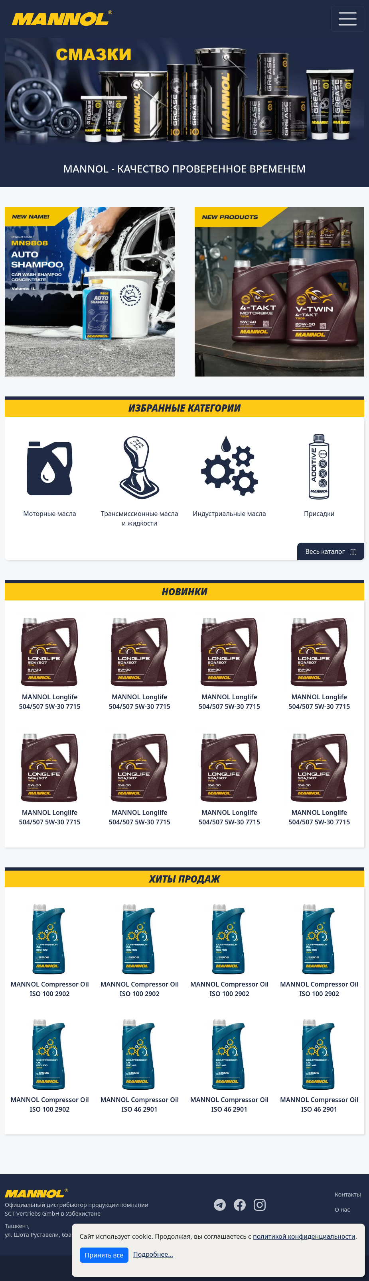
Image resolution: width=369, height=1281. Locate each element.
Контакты (348, 1194)
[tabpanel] (184, 90)
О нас (342, 1209)
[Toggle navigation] (347, 19)
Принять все (104, 1255)
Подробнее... (153, 1254)
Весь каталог (330, 551)
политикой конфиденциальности (304, 1236)
